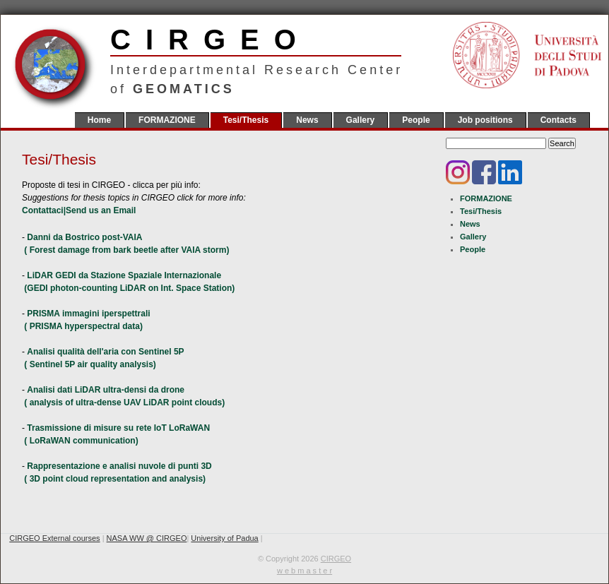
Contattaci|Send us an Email (79, 210)
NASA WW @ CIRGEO (147, 538)
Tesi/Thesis (245, 120)
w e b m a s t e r (304, 570)
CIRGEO (255, 39)
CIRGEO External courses (54, 538)
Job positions (485, 120)
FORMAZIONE (167, 120)
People (416, 120)
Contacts (558, 120)
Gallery (360, 120)
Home (99, 120)
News (307, 120)
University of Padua (224, 538)
